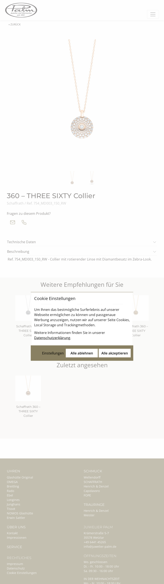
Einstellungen (53, 318)
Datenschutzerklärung (52, 303)
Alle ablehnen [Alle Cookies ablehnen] (81, 318)
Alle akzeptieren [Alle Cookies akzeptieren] (114, 318)
